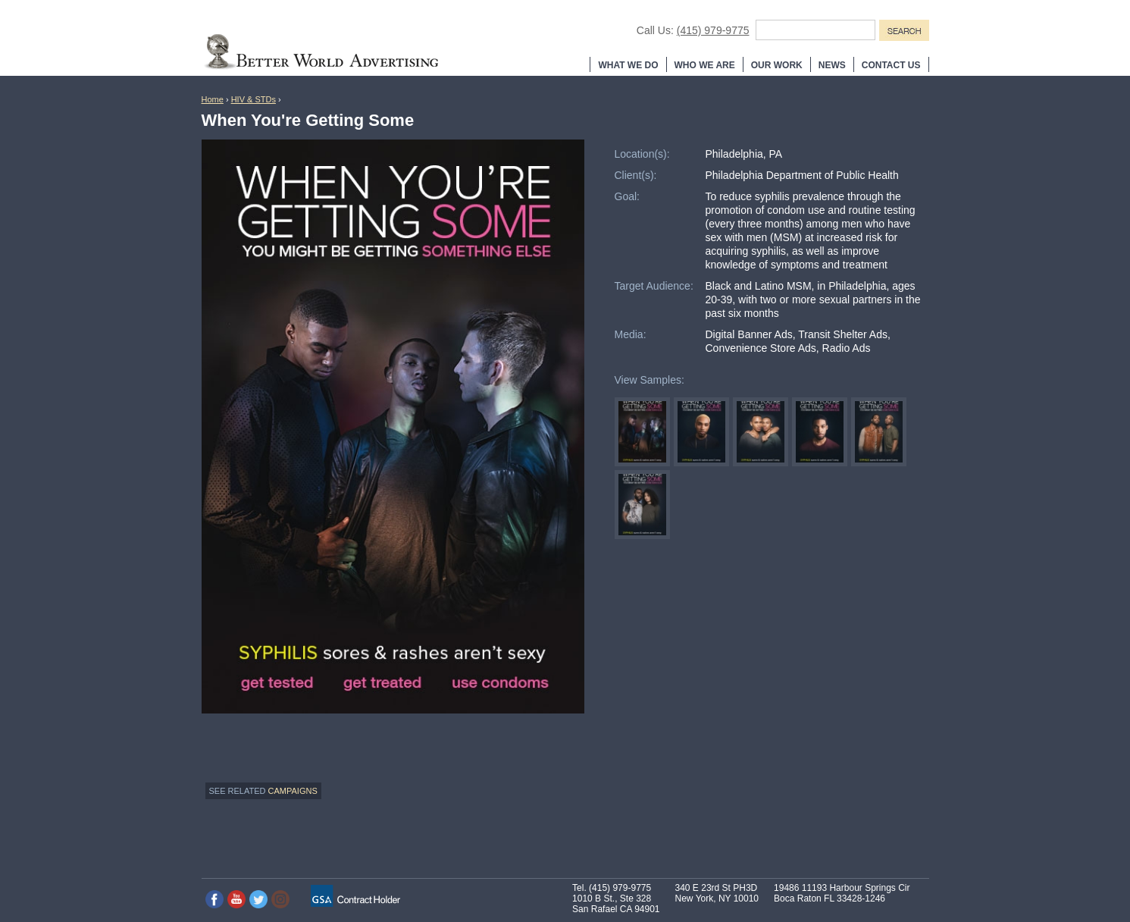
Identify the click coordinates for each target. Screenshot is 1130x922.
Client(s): (636, 175)
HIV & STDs (253, 99)
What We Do (628, 65)
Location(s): (642, 154)
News (832, 65)
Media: (630, 334)
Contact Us (891, 65)
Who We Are (705, 65)
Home (213, 99)
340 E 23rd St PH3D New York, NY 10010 (717, 893)
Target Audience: (654, 286)
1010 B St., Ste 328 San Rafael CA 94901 (615, 903)
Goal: (627, 196)
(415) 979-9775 (713, 30)
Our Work (777, 65)
